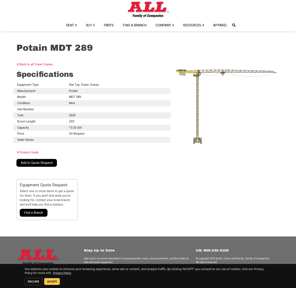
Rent (70, 25)
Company (163, 25)
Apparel (220, 25)
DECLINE (33, 281)
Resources (192, 25)
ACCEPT (52, 281)
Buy (89, 25)
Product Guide (28, 152)
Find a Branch (135, 25)
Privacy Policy (62, 273)
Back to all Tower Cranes (35, 64)
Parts (109, 25)
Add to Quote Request (37, 163)
